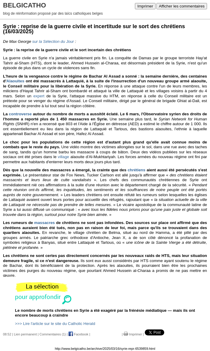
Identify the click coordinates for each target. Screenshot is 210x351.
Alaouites (15, 81)
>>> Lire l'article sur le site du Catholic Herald (55, 323)
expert (38, 96)
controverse (20, 114)
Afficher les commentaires (182, 6)
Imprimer (145, 6)
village (63, 157)
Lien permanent (25, 334)
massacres (44, 222)
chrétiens (136, 170)
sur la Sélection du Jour (53, 41)
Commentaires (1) (52, 334)
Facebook (78, 334)
